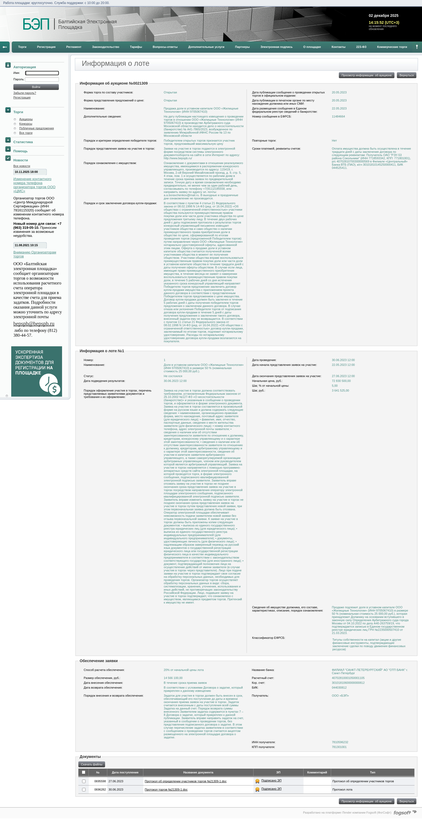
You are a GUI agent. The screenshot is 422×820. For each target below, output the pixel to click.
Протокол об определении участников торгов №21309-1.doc (186, 781)
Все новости (21, 166)
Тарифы (136, 46)
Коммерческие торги (392, 46)
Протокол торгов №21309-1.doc (166, 789)
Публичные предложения (36, 128)
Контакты (339, 46)
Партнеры (242, 46)
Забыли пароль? (24, 92)
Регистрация (46, 46)
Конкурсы (25, 123)
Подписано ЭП (272, 780)
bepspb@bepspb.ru (33, 324)
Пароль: (19, 79)
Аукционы (26, 119)
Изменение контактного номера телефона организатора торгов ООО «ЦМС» (34, 185)
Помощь (20, 151)
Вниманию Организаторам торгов (34, 254)
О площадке (312, 46)
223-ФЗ (361, 46)
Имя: (16, 72)
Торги (22, 46)
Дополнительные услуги (206, 46)
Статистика (23, 142)
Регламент (74, 46)
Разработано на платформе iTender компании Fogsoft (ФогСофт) (347, 812)
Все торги (25, 132)
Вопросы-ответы (165, 46)
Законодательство (106, 46)
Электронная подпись (276, 46)
